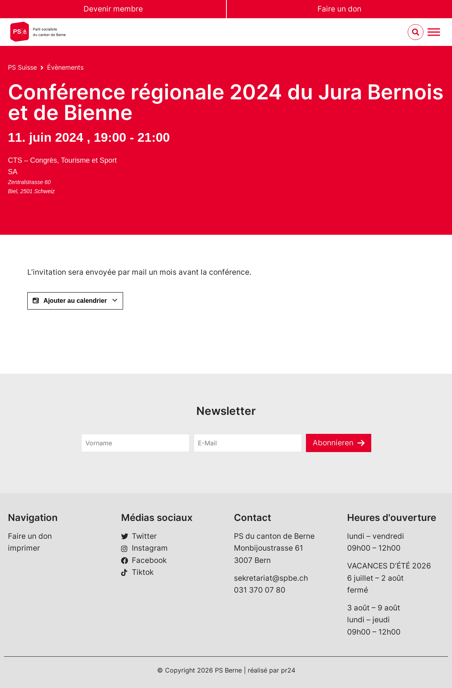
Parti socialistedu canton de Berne (49, 32)
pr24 (288, 670)
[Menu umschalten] (433, 32)
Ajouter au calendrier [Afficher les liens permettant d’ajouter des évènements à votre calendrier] (75, 301)
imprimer (24, 548)
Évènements (65, 67)
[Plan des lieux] (151, 184)
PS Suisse (22, 67)
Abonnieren (333, 442)
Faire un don (339, 8)
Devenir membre (113, 8)
